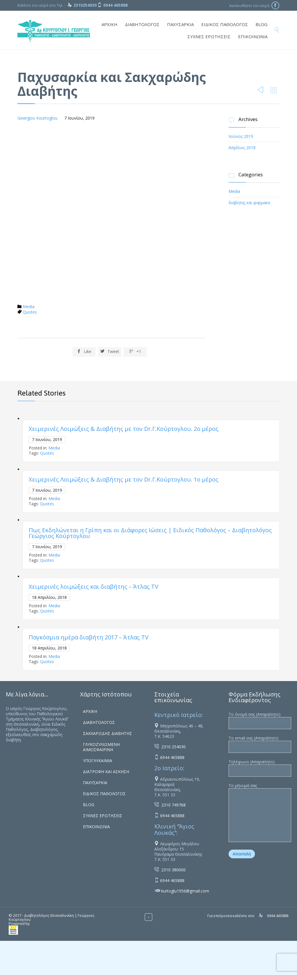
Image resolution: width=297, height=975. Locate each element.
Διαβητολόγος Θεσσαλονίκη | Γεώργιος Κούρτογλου (51, 917)
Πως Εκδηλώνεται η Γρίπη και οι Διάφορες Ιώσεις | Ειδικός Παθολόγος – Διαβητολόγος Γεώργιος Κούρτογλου (150, 533)
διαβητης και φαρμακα (249, 202)
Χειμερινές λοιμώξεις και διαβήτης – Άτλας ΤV (93, 586)
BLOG (88, 804)
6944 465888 (172, 757)
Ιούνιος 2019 (241, 136)
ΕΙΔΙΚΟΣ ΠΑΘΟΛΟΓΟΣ (104, 793)
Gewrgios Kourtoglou (37, 118)
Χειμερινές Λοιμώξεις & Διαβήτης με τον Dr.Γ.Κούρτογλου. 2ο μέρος (123, 429)
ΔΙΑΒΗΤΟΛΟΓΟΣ (99, 722)
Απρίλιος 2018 (242, 147)
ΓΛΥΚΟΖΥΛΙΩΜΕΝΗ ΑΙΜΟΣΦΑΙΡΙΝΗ (101, 747)
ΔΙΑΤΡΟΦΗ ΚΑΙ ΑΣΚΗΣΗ (106, 771)
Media (29, 306)
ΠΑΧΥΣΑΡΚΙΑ (95, 782)
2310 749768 (173, 805)
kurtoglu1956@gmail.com (185, 891)
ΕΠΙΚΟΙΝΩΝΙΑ (96, 826)
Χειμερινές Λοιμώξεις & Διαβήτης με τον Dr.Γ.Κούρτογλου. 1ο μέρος (123, 479)
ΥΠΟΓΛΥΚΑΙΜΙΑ (97, 760)
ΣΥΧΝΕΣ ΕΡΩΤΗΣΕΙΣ (102, 815)
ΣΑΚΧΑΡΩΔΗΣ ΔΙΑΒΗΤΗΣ (107, 733)
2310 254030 (173, 746)
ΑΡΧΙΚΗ (90, 711)
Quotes (30, 312)
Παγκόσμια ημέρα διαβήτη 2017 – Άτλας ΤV (88, 637)
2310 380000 (173, 869)
